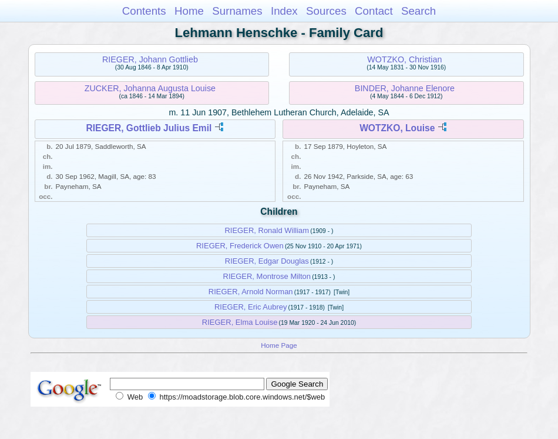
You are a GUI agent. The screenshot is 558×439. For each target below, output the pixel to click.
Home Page (279, 345)
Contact (374, 11)
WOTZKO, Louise (397, 128)
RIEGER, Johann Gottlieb (150, 59)
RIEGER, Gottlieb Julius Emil (148, 128)
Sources (326, 11)
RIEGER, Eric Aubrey (250, 306)
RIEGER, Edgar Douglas (267, 261)
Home (189, 11)
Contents (144, 11)
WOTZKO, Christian (404, 59)
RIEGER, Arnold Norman (251, 291)
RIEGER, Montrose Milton (267, 276)
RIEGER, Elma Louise (240, 322)
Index (284, 11)
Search (418, 11)
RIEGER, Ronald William (266, 230)
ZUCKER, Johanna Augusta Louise (150, 88)
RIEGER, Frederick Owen (240, 245)
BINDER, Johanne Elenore (405, 88)
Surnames (237, 11)
